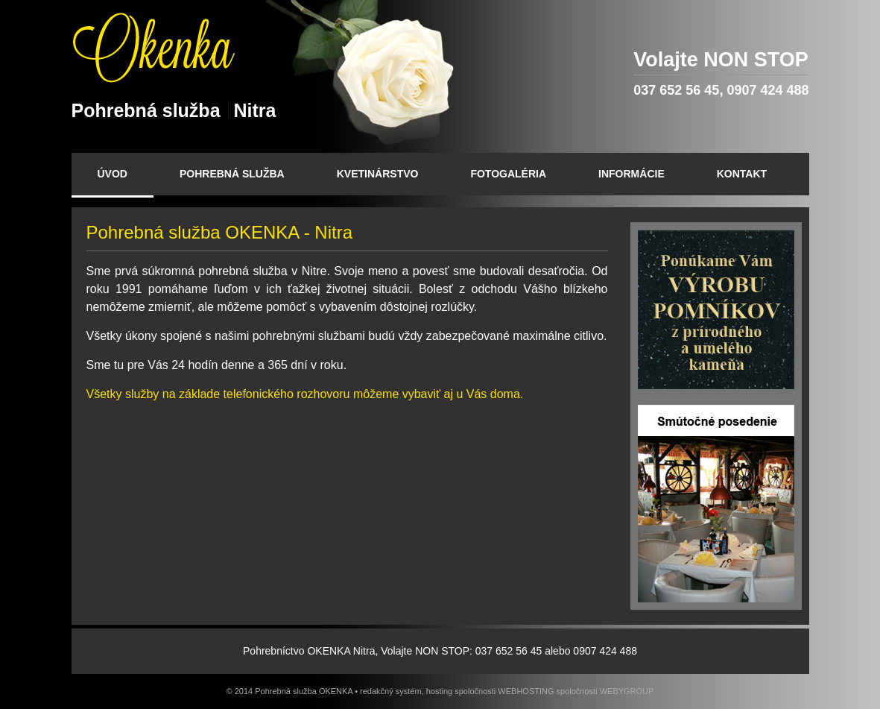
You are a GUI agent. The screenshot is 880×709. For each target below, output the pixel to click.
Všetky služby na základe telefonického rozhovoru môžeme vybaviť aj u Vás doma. (305, 394)
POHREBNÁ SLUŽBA (232, 174)
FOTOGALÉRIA (508, 174)
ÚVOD (112, 174)
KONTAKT (742, 174)
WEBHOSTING (526, 691)
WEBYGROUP (627, 691)
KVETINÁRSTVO (378, 174)
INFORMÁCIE (631, 174)
